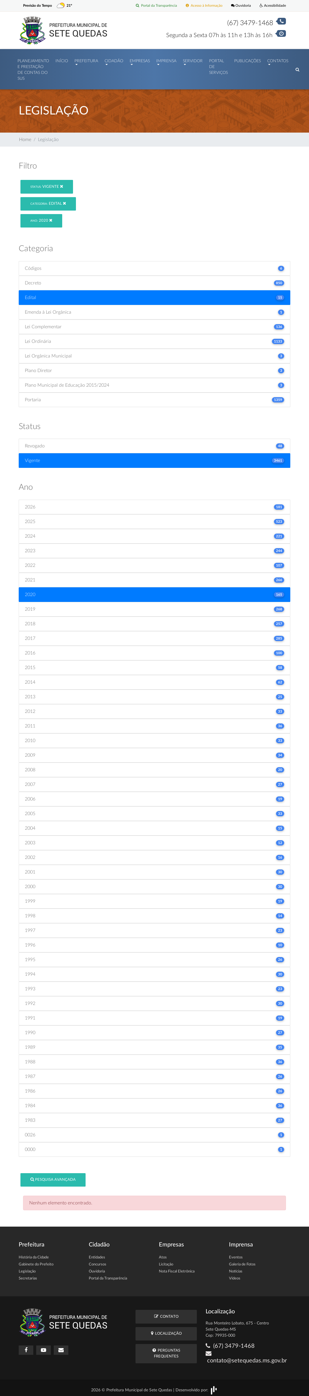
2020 (41, 217)
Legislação (27, 1268)
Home (25, 136)
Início (61, 60)
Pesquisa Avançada (53, 1176)
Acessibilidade (272, 6)
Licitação (166, 1261)
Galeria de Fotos (242, 1261)
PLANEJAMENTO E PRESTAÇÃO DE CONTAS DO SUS (33, 68)
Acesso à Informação (200, 6)
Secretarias (28, 1275)
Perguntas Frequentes (166, 1350)
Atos (163, 1254)
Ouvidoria (239, 6)
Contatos (277, 60)
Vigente (46, 183)
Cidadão (114, 60)
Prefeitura (86, 60)
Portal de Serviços (218, 66)
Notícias (235, 1268)
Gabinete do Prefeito (36, 1261)
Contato (166, 1313)
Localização (166, 1330)
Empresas (140, 60)
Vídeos (234, 1275)
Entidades (97, 1254)
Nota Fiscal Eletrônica (177, 1268)
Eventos (236, 1254)
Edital (48, 200)
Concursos (97, 1261)
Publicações (247, 60)
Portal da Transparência (150, 6)
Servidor (193, 60)
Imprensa (166, 60)
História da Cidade (34, 1254)
